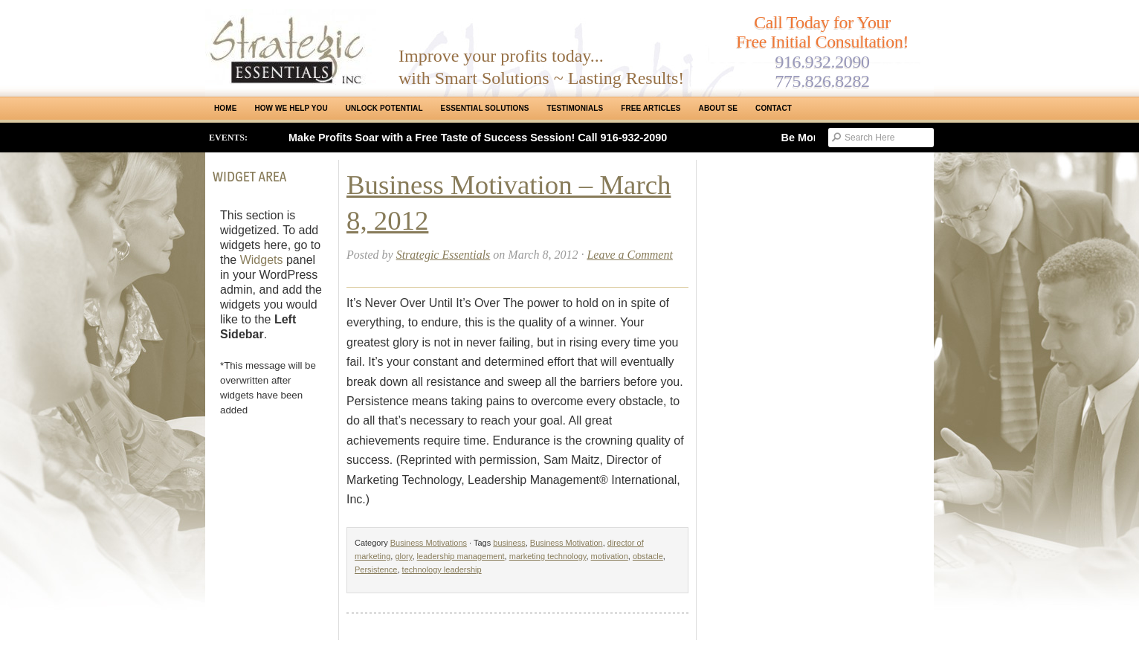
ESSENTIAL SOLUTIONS (485, 108)
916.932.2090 (822, 61)
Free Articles (650, 108)
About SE (718, 108)
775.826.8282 (822, 81)
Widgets (261, 260)
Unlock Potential (384, 108)
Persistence (376, 569)
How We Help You (290, 108)
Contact (773, 108)
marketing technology (548, 556)
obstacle (648, 556)
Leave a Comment (630, 254)
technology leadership (442, 569)
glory (403, 556)
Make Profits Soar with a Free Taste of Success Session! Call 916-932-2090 (477, 137)
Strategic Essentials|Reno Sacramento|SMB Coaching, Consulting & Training (290, 47)
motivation (609, 556)
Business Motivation (566, 542)
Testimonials (575, 108)
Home (225, 108)
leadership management (461, 556)
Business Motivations (428, 542)
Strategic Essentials (443, 254)
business (509, 542)
